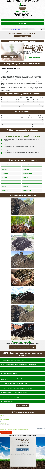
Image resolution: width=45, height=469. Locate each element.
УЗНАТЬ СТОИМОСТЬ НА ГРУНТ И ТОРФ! (22, 347)
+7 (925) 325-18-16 (22, 15)
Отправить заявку (6, 431)
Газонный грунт (5, 190)
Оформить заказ (22, 23)
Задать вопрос (27, 36)
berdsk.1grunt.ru (15, 29)
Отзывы (21, 434)
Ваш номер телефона (4, 418)
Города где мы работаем (31, 434)
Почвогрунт (4, 169)
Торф (3, 181)
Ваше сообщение (3, 422)
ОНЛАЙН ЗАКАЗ (34, 58)
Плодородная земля (27, 190)
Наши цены (14, 434)
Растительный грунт (27, 165)
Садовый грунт (5, 173)
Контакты (25, 434)
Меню (41, 28)
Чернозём (4, 186)
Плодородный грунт (6, 165)
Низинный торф (26, 181)
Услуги (18, 434)
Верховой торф (26, 177)
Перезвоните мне (22, 20)
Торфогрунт (4, 177)
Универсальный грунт (27, 169)
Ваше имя (2, 414)
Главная (10, 434)
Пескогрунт (25, 186)
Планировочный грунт (27, 173)
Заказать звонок (18, 36)
